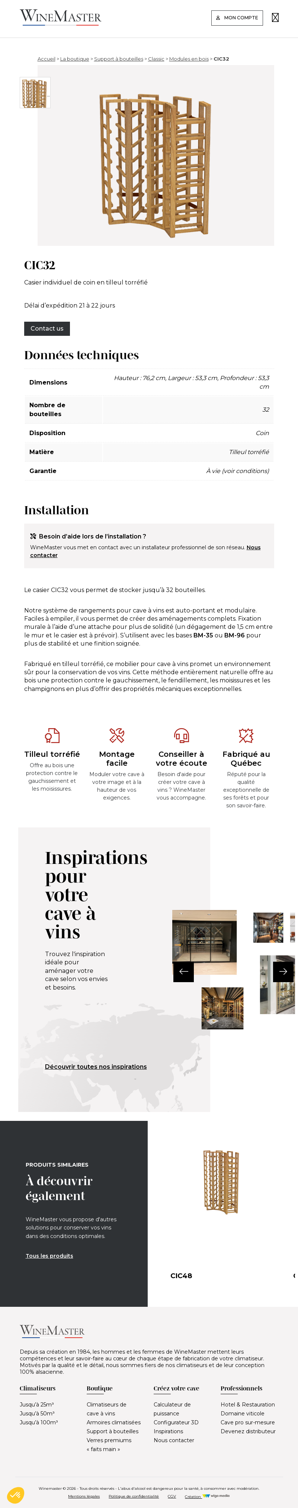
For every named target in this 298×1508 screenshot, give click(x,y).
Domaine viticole (243, 1413)
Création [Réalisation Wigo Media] (207, 1496)
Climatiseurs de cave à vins (106, 1409)
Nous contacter (174, 1440)
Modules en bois (189, 59)
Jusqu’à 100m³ (39, 1422)
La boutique (74, 59)
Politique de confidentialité (134, 1496)
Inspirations (168, 1431)
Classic (156, 59)
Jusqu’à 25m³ (37, 1404)
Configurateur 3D (176, 1422)
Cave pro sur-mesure (248, 1422)
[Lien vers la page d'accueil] (61, 23)
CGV (172, 1496)
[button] (172, 972)
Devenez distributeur (248, 1431)
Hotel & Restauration (248, 1404)
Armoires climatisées (114, 1422)
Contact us (47, 328)
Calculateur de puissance (172, 1409)
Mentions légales (84, 1496)
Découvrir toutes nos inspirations (96, 1066)
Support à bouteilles (118, 59)
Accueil (46, 59)
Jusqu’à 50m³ (37, 1413)
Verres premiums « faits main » (109, 1445)
